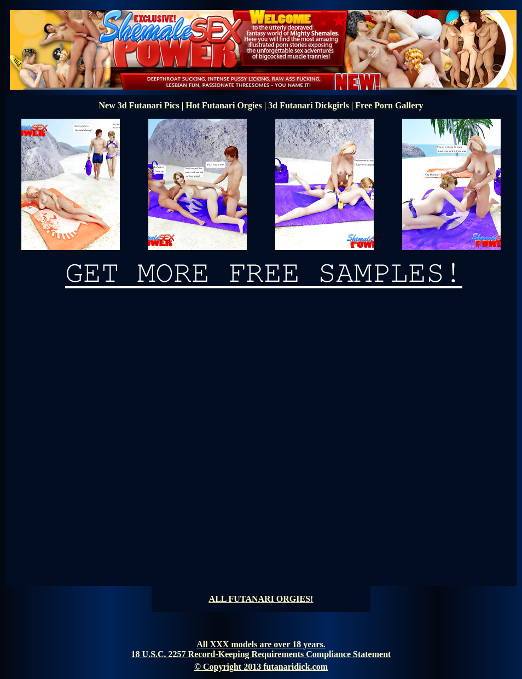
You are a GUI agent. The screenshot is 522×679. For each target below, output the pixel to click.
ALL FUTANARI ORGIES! (261, 598)
